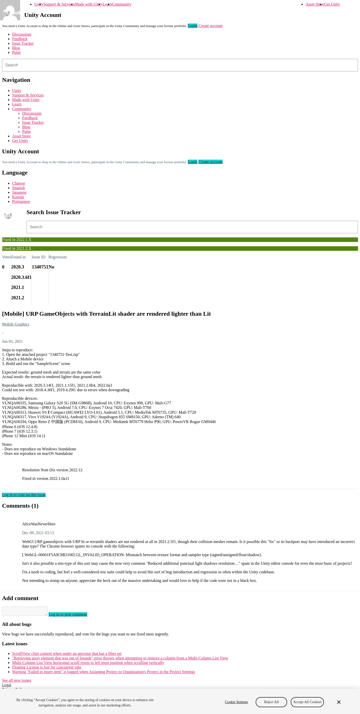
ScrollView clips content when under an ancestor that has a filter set (67, 655)
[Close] (339, 702)
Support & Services (59, 4)
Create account (210, 25)
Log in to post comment (73, 616)
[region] (180, 701)
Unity (38, 4)
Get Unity (332, 4)
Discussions (21, 34)
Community (121, 4)
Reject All (271, 702)
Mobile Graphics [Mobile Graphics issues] (15, 324)
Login (192, 25)
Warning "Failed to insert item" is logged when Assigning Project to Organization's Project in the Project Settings (103, 673)
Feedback (19, 39)
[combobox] (180, 65)
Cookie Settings (236, 702)
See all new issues (16, 682)
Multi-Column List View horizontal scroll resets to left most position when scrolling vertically (88, 664)
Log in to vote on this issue (24, 495)
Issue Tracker (23, 43)
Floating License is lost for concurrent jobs (46, 669)
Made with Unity (89, 4)
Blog (16, 48)
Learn (107, 4)
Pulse (16, 52)
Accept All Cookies (307, 702)
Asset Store (315, 4)
